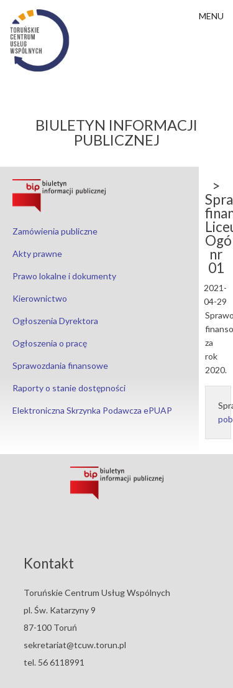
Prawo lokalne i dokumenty (64, 276)
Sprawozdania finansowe (60, 365)
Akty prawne (37, 253)
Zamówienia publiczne (55, 231)
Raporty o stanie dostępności (69, 388)
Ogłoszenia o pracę (49, 343)
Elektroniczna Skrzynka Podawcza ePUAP (92, 410)
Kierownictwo (39, 298)
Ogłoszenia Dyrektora (55, 320)
